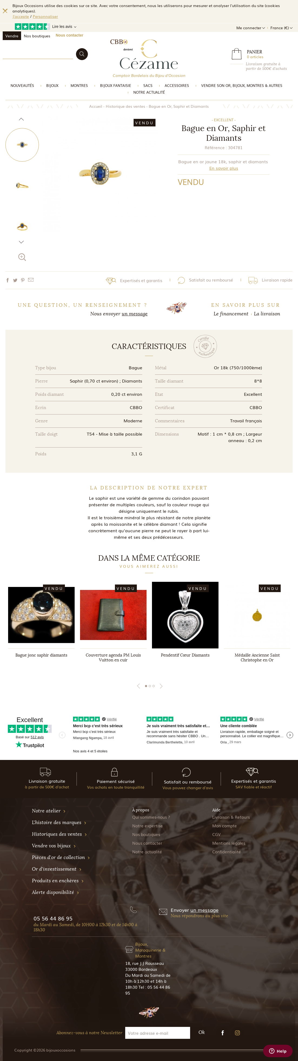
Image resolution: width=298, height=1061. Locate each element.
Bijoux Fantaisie (115, 85)
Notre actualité (149, 92)
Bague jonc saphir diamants (41, 655)
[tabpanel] (41, 627)
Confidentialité (226, 851)
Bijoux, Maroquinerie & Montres (150, 950)
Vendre (11, 35)
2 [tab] (150, 686)
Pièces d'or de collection (61, 857)
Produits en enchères (58, 881)
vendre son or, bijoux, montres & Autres (241, 85)
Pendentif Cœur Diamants (185, 655)
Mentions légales (228, 843)
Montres (79, 85)
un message (135, 314)
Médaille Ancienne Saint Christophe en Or (257, 657)
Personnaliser (45, 16)
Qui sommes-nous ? (151, 817)
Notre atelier (49, 811)
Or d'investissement (57, 869)
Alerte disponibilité (55, 892)
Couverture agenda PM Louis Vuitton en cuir (113, 657)
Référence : (216, 147)
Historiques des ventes (59, 834)
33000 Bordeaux (141, 969)
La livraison (267, 314)
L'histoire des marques (59, 822)
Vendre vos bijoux (54, 846)
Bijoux (52, 85)
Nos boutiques (37, 35)
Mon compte (224, 825)
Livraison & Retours (231, 817)
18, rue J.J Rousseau (144, 963)
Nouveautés (22, 85)
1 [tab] (146, 686)
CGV (216, 834)
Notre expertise (147, 825)
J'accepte (20, 16)
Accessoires (177, 85)
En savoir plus (223, 168)
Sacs (148, 85)
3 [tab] (154, 686)
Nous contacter (69, 35)
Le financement (231, 314)
